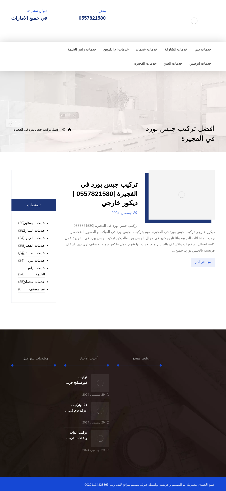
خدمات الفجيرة (34, 245)
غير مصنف (37, 289)
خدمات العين (35, 238)
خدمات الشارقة (33, 230)
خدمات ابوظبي (34, 223)
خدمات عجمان (34, 282)
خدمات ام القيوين (32, 253)
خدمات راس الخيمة (35, 271)
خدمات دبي (36, 260)
